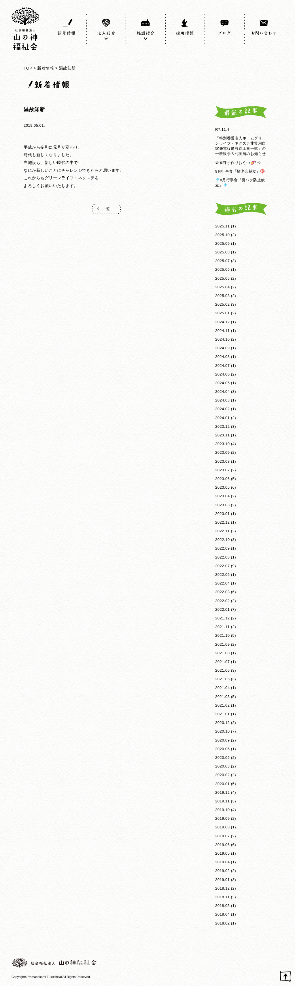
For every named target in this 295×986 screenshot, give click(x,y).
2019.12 (222, 792)
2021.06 (222, 670)
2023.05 (222, 487)
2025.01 (222, 313)
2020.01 (222, 784)
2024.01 (222, 418)
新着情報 (45, 68)
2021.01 (222, 714)
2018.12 (222, 888)
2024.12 (222, 322)
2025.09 (222, 243)
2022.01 (222, 609)
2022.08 (222, 557)
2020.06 (222, 749)
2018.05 (222, 905)
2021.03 (222, 696)
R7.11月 (222, 129)
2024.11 (222, 330)
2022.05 (222, 574)
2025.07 (222, 261)
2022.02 (222, 601)
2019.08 (222, 827)
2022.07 (222, 566)
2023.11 (222, 435)
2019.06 (222, 845)
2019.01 (222, 879)
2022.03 (222, 592)
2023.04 (222, 496)
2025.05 (222, 278)
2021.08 (222, 653)
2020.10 (222, 731)
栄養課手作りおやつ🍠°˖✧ (238, 162)
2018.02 (222, 923)
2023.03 (222, 505)
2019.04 (222, 862)
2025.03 (222, 296)
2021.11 (222, 627)
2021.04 (222, 688)
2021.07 (222, 662)
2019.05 (222, 853)
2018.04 (222, 914)
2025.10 (222, 235)
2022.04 (222, 583)
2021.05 (222, 679)
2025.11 (222, 226)
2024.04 (222, 391)
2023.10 (222, 444)
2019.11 (222, 801)
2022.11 (222, 531)
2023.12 (222, 426)
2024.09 (222, 348)
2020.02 (222, 775)
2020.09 (222, 740)
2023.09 (222, 452)
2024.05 (222, 383)
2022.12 (222, 522)
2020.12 (222, 722)
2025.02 (222, 304)
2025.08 (222, 252)
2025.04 (222, 287)
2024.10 (222, 339)
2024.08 (222, 356)
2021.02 (222, 705)
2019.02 (222, 871)
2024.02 (222, 409)
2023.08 (222, 461)
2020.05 (222, 757)
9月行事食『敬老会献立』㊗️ (240, 171)
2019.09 (222, 818)
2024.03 (222, 400)
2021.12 (222, 618)
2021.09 (222, 644)
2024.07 (222, 365)
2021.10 (222, 635)
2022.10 (222, 539)
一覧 (106, 209)
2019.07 (222, 836)
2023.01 (222, 513)
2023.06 (222, 479)
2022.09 (222, 548)
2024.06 (222, 374)
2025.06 (222, 269)
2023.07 (222, 470)
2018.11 (222, 897)
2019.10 (222, 810)
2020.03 (222, 766)
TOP (28, 68)
